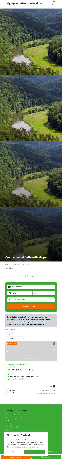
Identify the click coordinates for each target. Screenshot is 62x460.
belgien (13, 264)
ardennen (21, 264)
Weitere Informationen (36, 324)
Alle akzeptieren (35, 452)
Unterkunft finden (30, 307)
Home (7, 264)
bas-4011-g (9, 268)
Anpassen (15, 452)
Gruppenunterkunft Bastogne (45, 393)
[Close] (55, 317)
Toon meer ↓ (31, 276)
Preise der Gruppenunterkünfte (15, 418)
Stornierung (9, 424)
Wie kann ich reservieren (13, 421)
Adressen (9, 430)
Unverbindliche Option (13, 427)
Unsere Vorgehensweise (13, 415)
